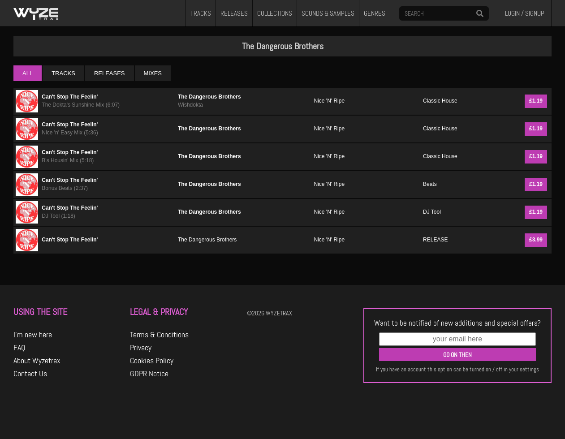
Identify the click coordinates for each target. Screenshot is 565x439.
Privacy (140, 347)
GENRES (374, 13)
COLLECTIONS (274, 13)
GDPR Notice (149, 373)
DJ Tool (432, 212)
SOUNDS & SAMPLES (328, 13)
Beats (430, 184)
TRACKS (200, 13)
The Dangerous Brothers (209, 97)
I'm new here (32, 334)
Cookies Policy (151, 360)
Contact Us (30, 373)
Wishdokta (190, 105)
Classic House (440, 101)
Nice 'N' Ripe (329, 101)
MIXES (153, 73)
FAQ (19, 347)
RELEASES (234, 13)
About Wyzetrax (36, 360)
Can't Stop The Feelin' (70, 97)
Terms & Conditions (159, 334)
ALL (27, 73)
